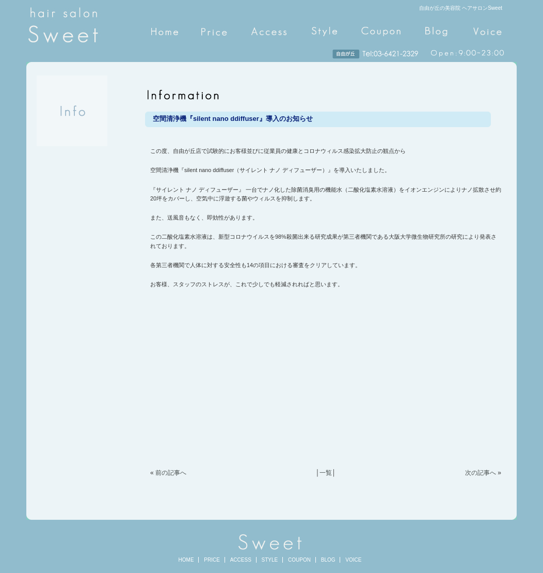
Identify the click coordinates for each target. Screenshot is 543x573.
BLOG (328, 560)
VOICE (353, 560)
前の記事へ (170, 472)
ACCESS (240, 560)
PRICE (212, 560)
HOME (186, 560)
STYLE (270, 560)
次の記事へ (480, 472)
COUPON (299, 560)
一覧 (326, 472)
